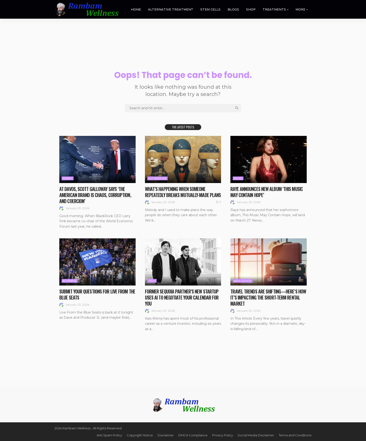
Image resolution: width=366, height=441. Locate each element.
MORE (300, 9)
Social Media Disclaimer (256, 435)
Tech (151, 280)
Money (67, 178)
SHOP (251, 9)
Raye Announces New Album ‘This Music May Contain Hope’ (266, 191)
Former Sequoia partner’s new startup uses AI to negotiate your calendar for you (182, 297)
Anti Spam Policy (109, 435)
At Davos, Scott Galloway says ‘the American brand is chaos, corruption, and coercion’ (95, 195)
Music (238, 178)
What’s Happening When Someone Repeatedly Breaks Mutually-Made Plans (183, 191)
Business (69, 280)
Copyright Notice (140, 435)
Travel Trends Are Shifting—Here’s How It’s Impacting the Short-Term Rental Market (268, 297)
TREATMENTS (274, 9)
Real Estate (242, 280)
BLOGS (233, 9)
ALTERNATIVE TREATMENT (170, 9)
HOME (136, 9)
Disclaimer (166, 435)
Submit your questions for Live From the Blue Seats (97, 294)
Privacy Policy (222, 435)
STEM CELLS (210, 9)
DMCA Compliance (193, 435)
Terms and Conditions (295, 435)
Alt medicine (157, 178)
